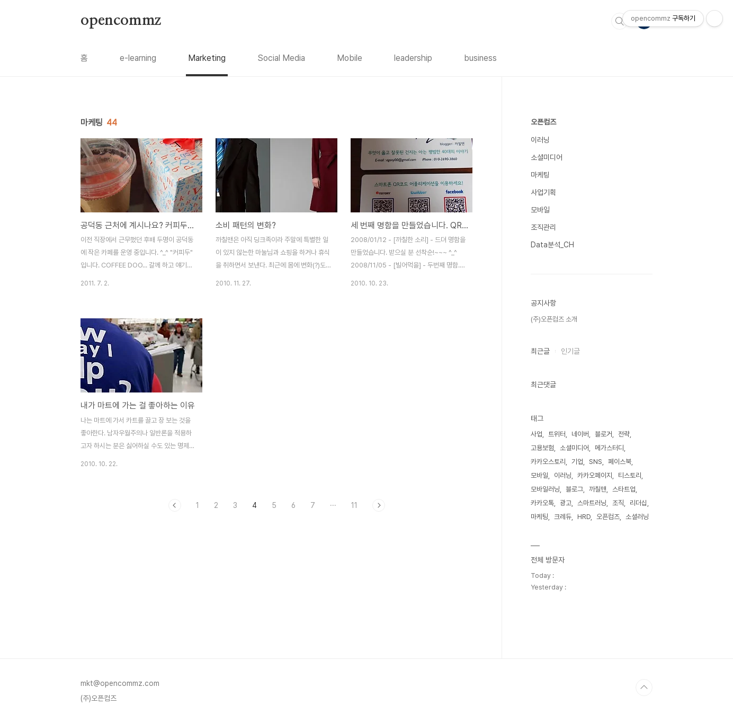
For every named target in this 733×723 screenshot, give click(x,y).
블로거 (603, 434)
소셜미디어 (546, 157)
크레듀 (562, 517)
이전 (174, 505)
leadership (413, 58)
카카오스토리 (548, 462)
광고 (565, 503)
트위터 (557, 434)
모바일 (540, 210)
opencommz (121, 20)
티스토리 (629, 475)
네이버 (580, 434)
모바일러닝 (545, 489)
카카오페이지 (594, 475)
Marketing (207, 58)
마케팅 (540, 175)
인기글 (570, 351)
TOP (644, 687)
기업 (577, 462)
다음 (378, 505)
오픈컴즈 (543, 122)
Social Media (281, 58)
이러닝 (540, 140)
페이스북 (619, 462)
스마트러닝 (591, 503)
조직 (618, 503)
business (480, 58)
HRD (584, 517)
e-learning (138, 58)
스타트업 (624, 489)
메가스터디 (609, 448)
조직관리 (543, 227)
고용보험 (542, 448)
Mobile (349, 58)
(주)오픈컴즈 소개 (554, 319)
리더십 (638, 503)
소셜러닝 (637, 517)
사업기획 (543, 192)
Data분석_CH (552, 244)
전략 (624, 434)
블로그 (574, 489)
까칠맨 (597, 489)
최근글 (540, 351)
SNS (595, 462)
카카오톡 (542, 503)
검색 (620, 21)
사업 (536, 434)
